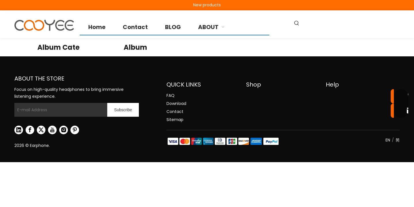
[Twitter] (41, 130)
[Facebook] (30, 130)
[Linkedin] (18, 130)
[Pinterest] (74, 130)
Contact (174, 111)
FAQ (170, 95)
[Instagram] (63, 130)
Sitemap (174, 119)
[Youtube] (52, 130)
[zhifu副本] (222, 141)
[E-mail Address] (59, 110)
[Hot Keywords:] (297, 23)
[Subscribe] (123, 110)
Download (176, 103)
